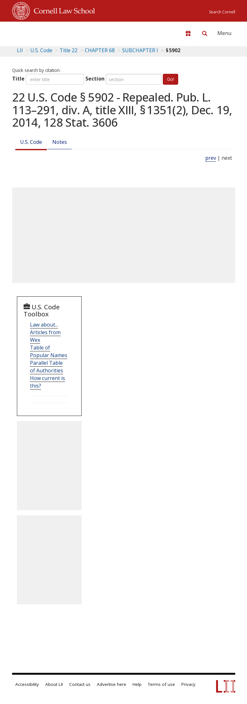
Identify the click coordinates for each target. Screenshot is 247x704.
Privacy (188, 684)
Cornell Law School (62, 10)
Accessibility (27, 684)
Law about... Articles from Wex (45, 332)
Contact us (80, 684)
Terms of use (161, 684)
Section (95, 78)
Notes (59, 141)
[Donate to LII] (188, 33)
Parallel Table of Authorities (46, 366)
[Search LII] (204, 33)
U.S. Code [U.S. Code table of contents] (41, 50)
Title (18, 78)
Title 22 (68, 50)
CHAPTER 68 (100, 50)
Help (137, 684)
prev (210, 157)
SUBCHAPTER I (140, 50)
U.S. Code (31, 141)
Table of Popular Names (48, 351)
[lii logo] (37, 31)
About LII (54, 684)
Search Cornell (222, 12)
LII (20, 50)
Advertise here (111, 684)
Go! (170, 79)
